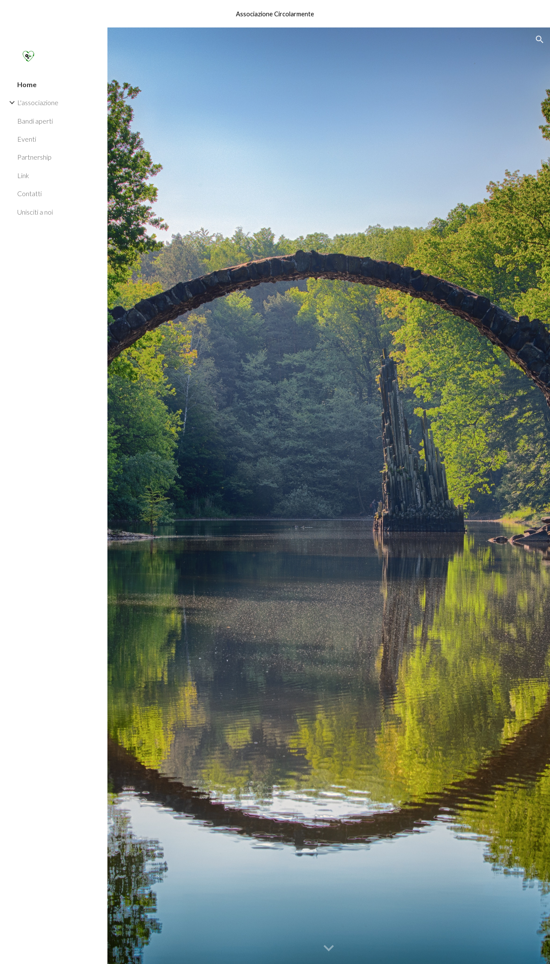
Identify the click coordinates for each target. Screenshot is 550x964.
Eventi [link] (26, 139)
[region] (275, 13)
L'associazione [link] (37, 102)
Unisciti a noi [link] (35, 212)
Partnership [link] (34, 157)
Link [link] (23, 175)
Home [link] (27, 84)
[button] (539, 39)
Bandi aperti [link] (35, 121)
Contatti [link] (29, 193)
